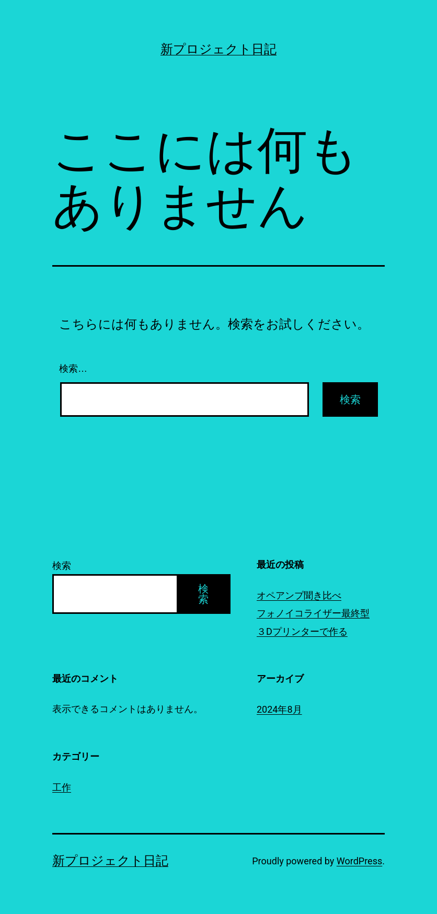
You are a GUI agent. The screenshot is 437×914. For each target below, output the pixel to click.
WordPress (359, 860)
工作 (61, 787)
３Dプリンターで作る (302, 631)
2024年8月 (279, 709)
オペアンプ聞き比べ (299, 595)
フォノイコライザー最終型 (313, 613)
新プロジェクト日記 (218, 49)
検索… (73, 368)
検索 (61, 565)
